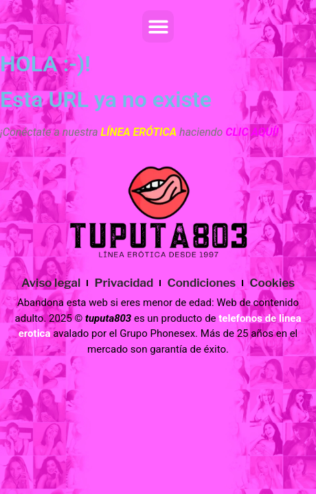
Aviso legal (51, 283)
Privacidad (123, 283)
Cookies (272, 283)
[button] (158, 26)
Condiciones (201, 283)
